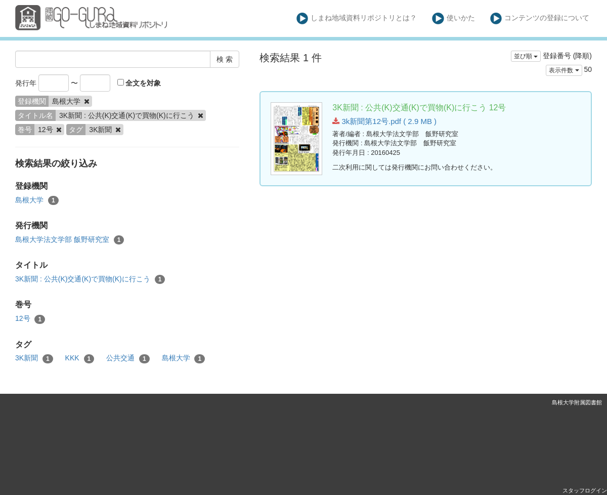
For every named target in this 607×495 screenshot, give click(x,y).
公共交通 (128, 358)
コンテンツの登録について (540, 18)
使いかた (453, 18)
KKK (80, 358)
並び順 (526, 56)
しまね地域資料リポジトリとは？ (356, 18)
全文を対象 (139, 83)
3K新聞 (34, 358)
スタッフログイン (584, 490)
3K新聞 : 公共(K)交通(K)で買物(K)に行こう (90, 279)
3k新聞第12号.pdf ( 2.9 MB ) (384, 121)
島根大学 (37, 200)
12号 (30, 318)
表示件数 (564, 70)
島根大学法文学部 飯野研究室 (69, 239)
